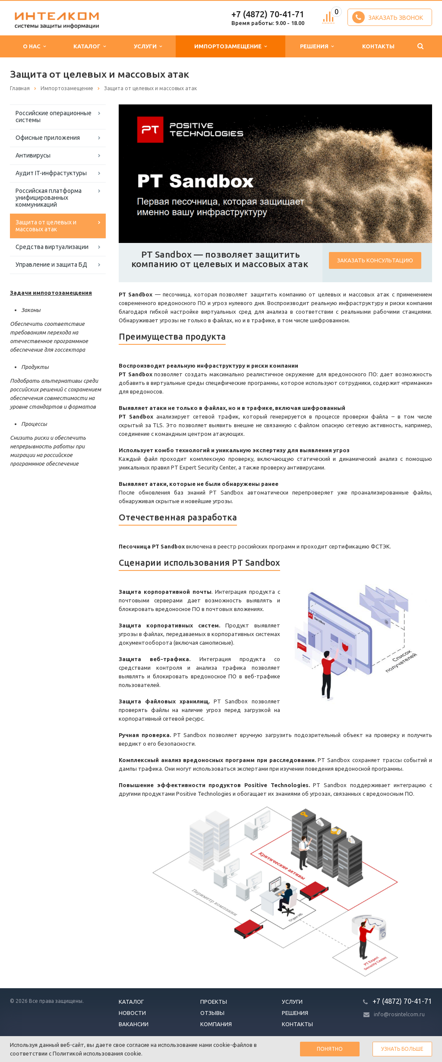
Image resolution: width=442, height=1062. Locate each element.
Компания (216, 1024)
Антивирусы (33, 155)
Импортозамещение (230, 46)
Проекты (213, 1002)
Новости (132, 1013)
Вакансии (133, 1024)
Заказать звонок (387, 17)
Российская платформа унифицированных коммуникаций (49, 197)
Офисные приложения (48, 137)
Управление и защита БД (51, 264)
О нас (34, 46)
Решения (317, 46)
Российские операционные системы (54, 116)
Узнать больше (402, 1049)
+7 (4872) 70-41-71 (267, 14)
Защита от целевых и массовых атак (46, 226)
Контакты (378, 46)
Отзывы (212, 1013)
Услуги (148, 46)
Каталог (89, 46)
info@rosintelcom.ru (399, 1014)
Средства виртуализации (52, 246)
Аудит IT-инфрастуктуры (51, 173)
